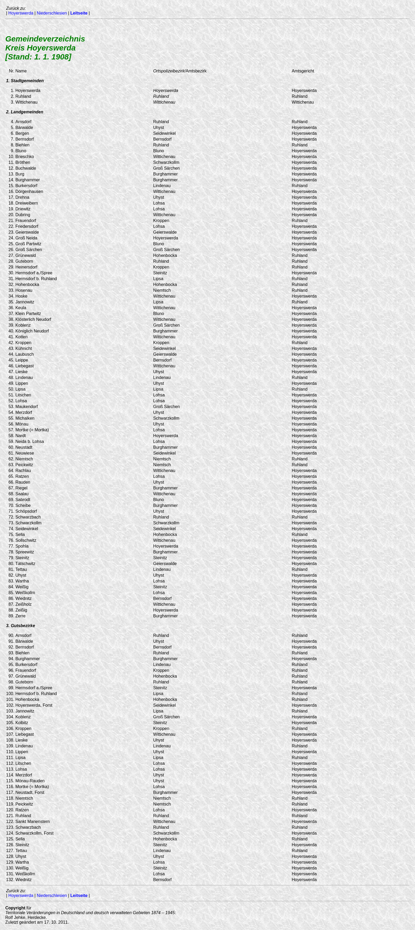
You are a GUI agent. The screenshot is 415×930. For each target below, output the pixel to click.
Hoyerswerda (20, 13)
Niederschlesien (52, 13)
